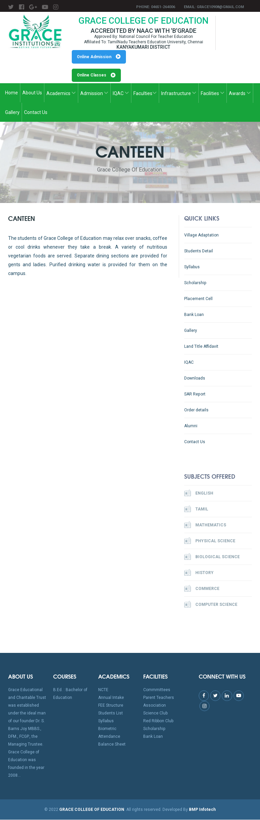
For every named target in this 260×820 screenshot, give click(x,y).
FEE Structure (110, 705)
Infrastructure (178, 93)
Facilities (212, 93)
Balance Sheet (112, 744)
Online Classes (96, 75)
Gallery (12, 112)
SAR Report (194, 394)
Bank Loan (194, 314)
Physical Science (209, 541)
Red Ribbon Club (158, 721)
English (198, 493)
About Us (32, 93)
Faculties (145, 93)
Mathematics (205, 525)
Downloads (194, 378)
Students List (110, 713)
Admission (94, 93)
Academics (61, 93)
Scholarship (195, 282)
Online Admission (99, 56)
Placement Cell (198, 298)
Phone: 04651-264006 (155, 7)
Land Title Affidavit (201, 346)
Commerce (201, 588)
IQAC (121, 93)
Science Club (155, 713)
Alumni (190, 426)
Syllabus (192, 267)
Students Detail (198, 251)
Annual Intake (111, 698)
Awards (240, 93)
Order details (196, 410)
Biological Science (212, 556)
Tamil (196, 509)
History (199, 572)
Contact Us (35, 112)
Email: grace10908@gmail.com (214, 7)
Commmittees (156, 690)
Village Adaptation (201, 235)
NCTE (103, 690)
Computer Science (210, 604)
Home (11, 93)
